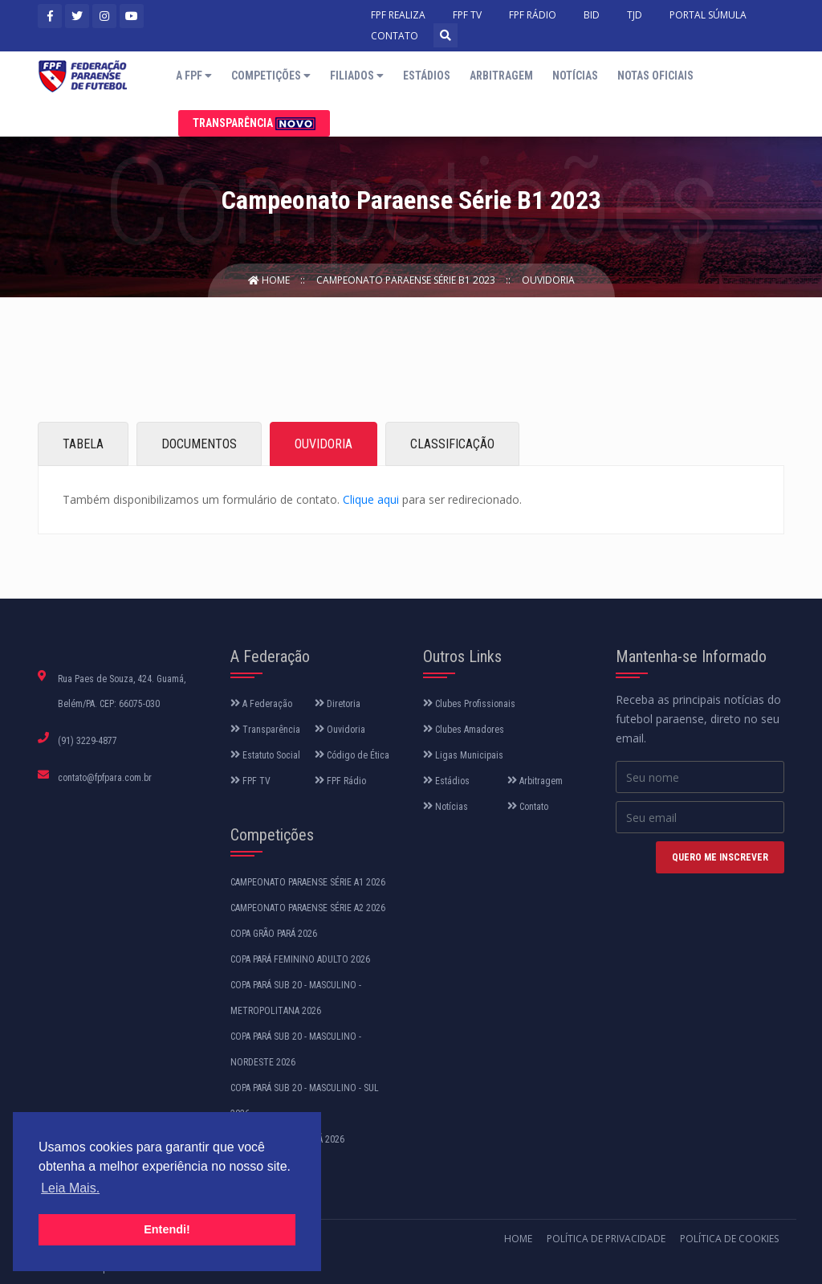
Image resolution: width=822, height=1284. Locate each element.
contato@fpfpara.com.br (105, 777)
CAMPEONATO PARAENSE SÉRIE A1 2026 (307, 882)
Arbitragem (501, 75)
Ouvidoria (548, 280)
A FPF (194, 75)
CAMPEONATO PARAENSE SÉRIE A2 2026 (307, 908)
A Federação (261, 703)
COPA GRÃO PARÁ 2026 (273, 933)
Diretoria (337, 703)
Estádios (426, 75)
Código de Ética (352, 755)
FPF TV (467, 15)
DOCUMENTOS (199, 444)
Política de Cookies (729, 1238)
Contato (527, 806)
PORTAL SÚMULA (708, 15)
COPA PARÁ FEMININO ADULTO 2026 (300, 959)
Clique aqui (371, 499)
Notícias (575, 75)
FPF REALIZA (398, 15)
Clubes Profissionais (469, 703)
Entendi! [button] (167, 1229)
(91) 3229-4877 (87, 740)
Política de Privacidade (606, 1238)
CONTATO (394, 36)
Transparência (254, 123)
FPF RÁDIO (532, 15)
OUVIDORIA (323, 444)
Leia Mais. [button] (70, 1188)
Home (270, 280)
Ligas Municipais (463, 755)
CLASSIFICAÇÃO (452, 444)
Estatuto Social (265, 755)
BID (592, 15)
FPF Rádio (340, 781)
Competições (271, 75)
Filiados (357, 75)
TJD (634, 15)
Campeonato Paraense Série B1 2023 (407, 280)
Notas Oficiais (655, 75)
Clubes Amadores (463, 729)
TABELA (83, 444)
